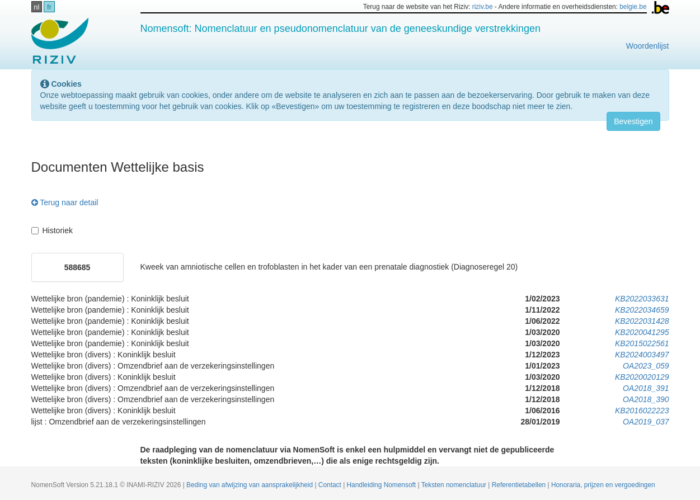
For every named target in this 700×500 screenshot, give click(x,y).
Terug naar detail (64, 202)
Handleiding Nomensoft (382, 485)
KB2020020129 (642, 376)
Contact (330, 485)
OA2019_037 (646, 421)
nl (36, 7)
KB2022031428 (642, 321)
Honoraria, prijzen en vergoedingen (603, 485)
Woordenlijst (647, 45)
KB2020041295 (642, 332)
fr (49, 7)
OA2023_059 (646, 365)
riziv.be (482, 7)
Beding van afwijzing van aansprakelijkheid (250, 485)
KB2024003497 (642, 354)
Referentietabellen (520, 485)
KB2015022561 (642, 343)
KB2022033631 (642, 298)
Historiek (52, 230)
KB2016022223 (642, 410)
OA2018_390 (646, 399)
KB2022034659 (642, 309)
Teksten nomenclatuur (454, 485)
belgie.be (632, 7)
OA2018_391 (646, 388)
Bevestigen (633, 121)
